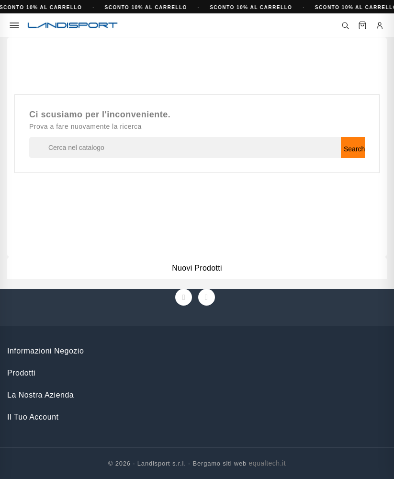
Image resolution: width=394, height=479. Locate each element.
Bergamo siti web (220, 463)
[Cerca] (345, 25)
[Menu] (14, 25)
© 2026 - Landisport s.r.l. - (150, 463)
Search (354, 149)
